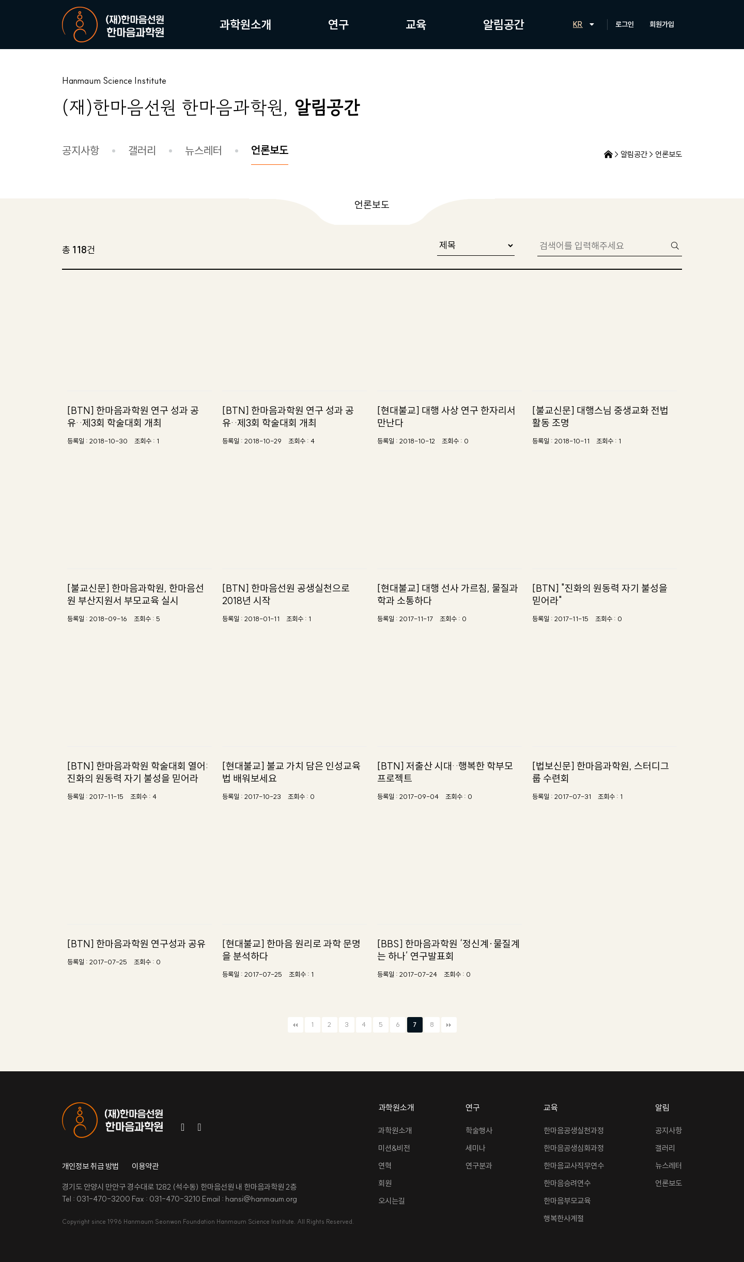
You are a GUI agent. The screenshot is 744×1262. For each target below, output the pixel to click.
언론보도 (269, 150)
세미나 (476, 1148)
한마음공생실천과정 (574, 1130)
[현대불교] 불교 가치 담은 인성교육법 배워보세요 (291, 772)
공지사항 (80, 150)
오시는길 (391, 1201)
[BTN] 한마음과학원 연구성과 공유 (136, 943)
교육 (416, 24)
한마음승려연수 (567, 1183)
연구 (338, 24)
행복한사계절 (564, 1218)
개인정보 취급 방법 (90, 1166)
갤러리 (142, 150)
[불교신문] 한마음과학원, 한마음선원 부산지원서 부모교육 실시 (135, 594)
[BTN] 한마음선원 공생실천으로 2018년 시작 (286, 594)
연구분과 (479, 1166)
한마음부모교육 (567, 1201)
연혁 (385, 1166)
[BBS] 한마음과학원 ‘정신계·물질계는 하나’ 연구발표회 (448, 949)
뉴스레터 (203, 150)
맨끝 (449, 1025)
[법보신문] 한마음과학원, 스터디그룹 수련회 (600, 772)
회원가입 (661, 24)
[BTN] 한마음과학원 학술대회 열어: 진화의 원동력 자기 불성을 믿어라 (137, 772)
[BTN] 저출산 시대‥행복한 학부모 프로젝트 (445, 772)
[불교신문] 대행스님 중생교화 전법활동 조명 (600, 416)
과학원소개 (245, 24)
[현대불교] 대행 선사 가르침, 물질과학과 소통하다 (447, 594)
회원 (385, 1183)
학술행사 (479, 1130)
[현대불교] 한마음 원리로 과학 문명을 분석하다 (291, 949)
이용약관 (145, 1166)
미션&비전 (394, 1148)
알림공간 (503, 24)
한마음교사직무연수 (574, 1166)
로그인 (624, 24)
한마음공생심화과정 (574, 1148)
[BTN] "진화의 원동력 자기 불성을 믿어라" (600, 594)
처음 (295, 1025)
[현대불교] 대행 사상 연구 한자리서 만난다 (446, 416)
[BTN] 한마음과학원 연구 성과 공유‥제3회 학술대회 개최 (133, 416)
